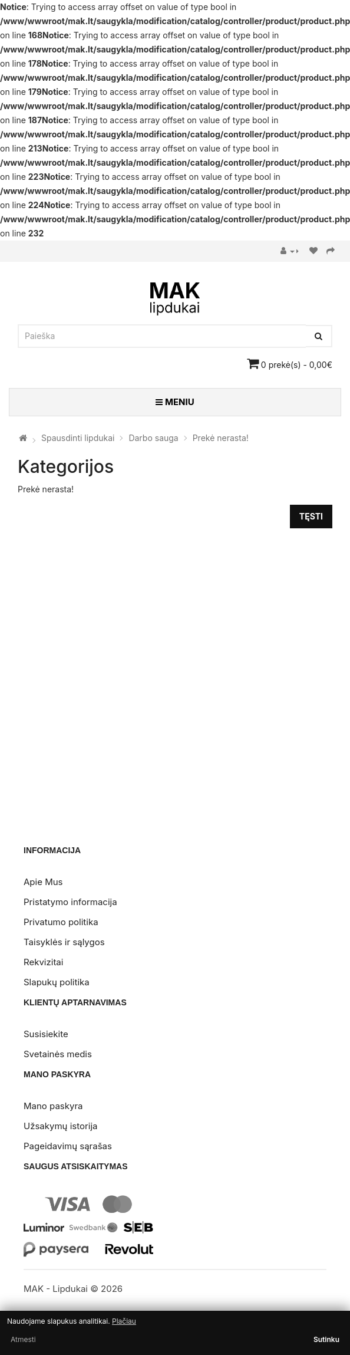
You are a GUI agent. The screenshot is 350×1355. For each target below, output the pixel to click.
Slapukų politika (57, 982)
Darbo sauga (153, 438)
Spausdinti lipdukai (78, 438)
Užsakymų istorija (60, 1126)
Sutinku (326, 1339)
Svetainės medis (58, 1054)
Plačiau (124, 1321)
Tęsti (311, 516)
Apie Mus (43, 881)
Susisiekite (46, 1034)
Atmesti (23, 1339)
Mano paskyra (53, 1105)
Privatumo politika (61, 922)
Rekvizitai (43, 962)
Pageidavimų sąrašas (68, 1146)
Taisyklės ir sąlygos (64, 942)
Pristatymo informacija (70, 901)
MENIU (175, 401)
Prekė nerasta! (221, 438)
